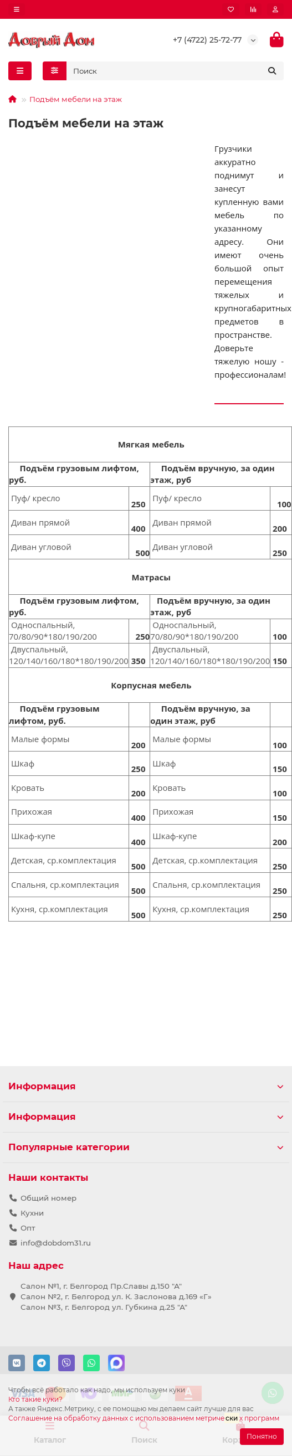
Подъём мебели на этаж (75, 99)
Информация (146, 1086)
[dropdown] (16, 9)
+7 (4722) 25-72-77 (207, 40)
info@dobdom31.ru (56, 1242)
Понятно (262, 1436)
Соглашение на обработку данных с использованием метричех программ (143, 1418)
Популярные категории (146, 1147)
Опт (28, 1227)
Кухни (32, 1212)
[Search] (175, 70)
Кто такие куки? (35, 1399)
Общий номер (48, 1197)
